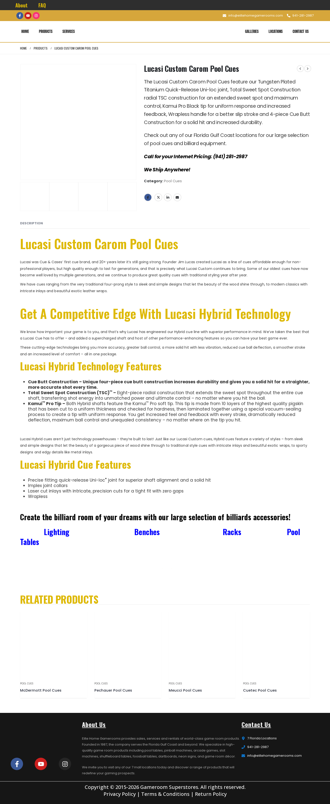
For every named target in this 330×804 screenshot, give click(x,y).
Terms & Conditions (165, 794)
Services (68, 31)
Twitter (158, 197)
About (21, 5)
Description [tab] (31, 223)
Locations (276, 31)
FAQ (42, 5)
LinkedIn (168, 197)
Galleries (252, 31)
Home (25, 31)
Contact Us (301, 31)
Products (46, 31)
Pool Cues (173, 181)
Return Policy (211, 794)
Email (177, 197)
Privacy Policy (120, 794)
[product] (53, 644)
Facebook (148, 197)
